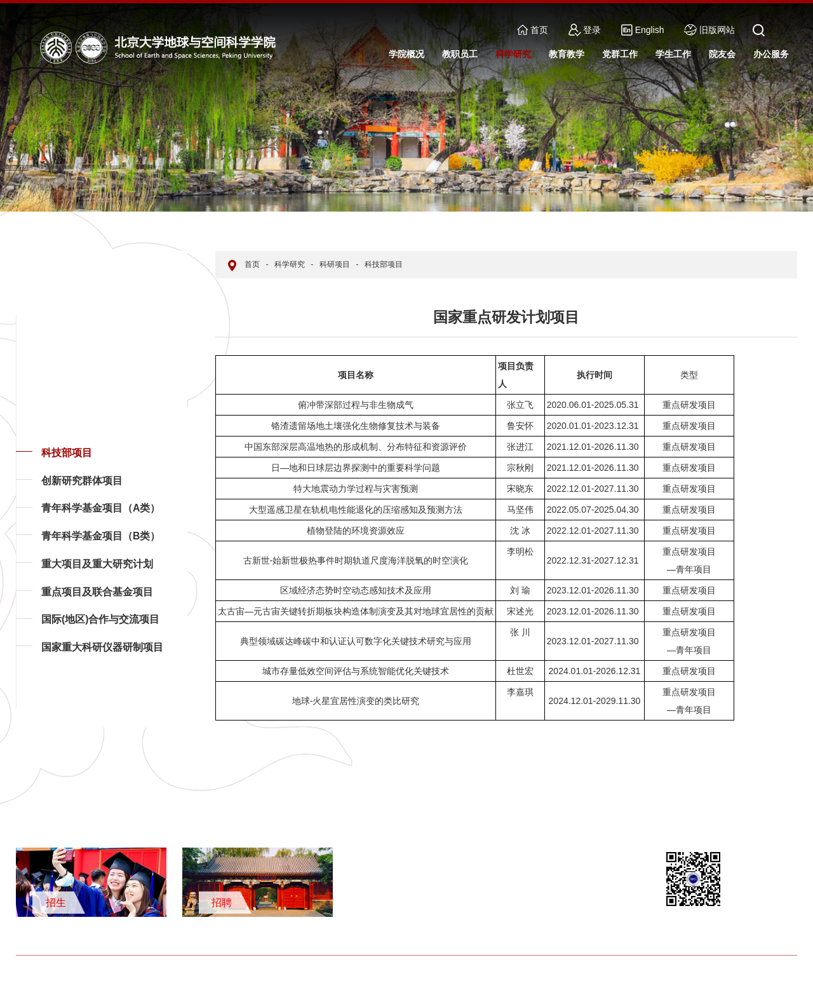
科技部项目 (66, 452)
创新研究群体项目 (82, 480)
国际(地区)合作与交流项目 (100, 619)
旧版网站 (709, 30)
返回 (35, 707)
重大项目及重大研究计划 (97, 563)
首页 (532, 30)
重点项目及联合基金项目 (97, 591)
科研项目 (334, 264)
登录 (584, 30)
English (642, 30)
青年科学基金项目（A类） (100, 508)
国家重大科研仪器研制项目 (102, 647)
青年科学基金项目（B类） (100, 536)
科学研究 (289, 264)
